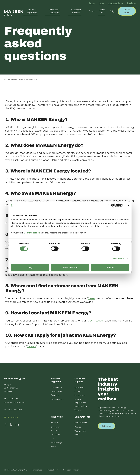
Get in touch (95, 320)
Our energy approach (55, 428)
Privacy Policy (52, 470)
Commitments (81, 423)
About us (55, 423)
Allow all (110, 267)
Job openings (56, 443)
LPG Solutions (56, 388)
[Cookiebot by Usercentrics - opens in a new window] (110, 205)
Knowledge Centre (115, 3)
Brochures (131, 3)
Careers (92, 3)
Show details (118, 259)
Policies (78, 427)
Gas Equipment (57, 399)
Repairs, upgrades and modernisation (81, 402)
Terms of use (37, 470)
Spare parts (79, 388)
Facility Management (80, 393)
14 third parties (32, 233)
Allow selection (69, 267)
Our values (55, 434)
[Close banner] (128, 205)
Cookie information (71, 470)
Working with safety (80, 432)
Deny (30, 267)
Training (78, 410)
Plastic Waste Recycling (56, 393)
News (101, 3)
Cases (91, 11)
